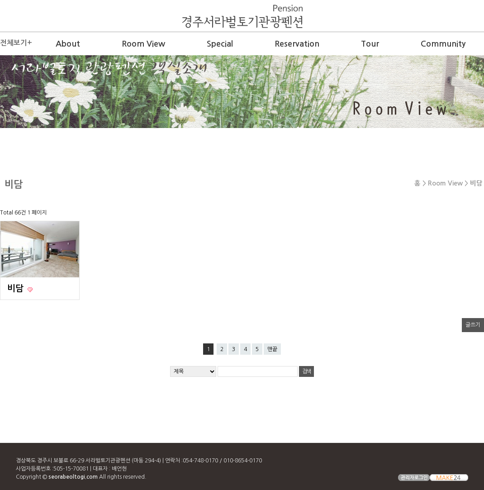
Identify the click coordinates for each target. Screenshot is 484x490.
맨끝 (272, 349)
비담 (16, 288)
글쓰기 (472, 325)
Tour (370, 44)
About (68, 44)
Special (220, 44)
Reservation (297, 44)
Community (443, 44)
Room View (143, 44)
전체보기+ (16, 42)
